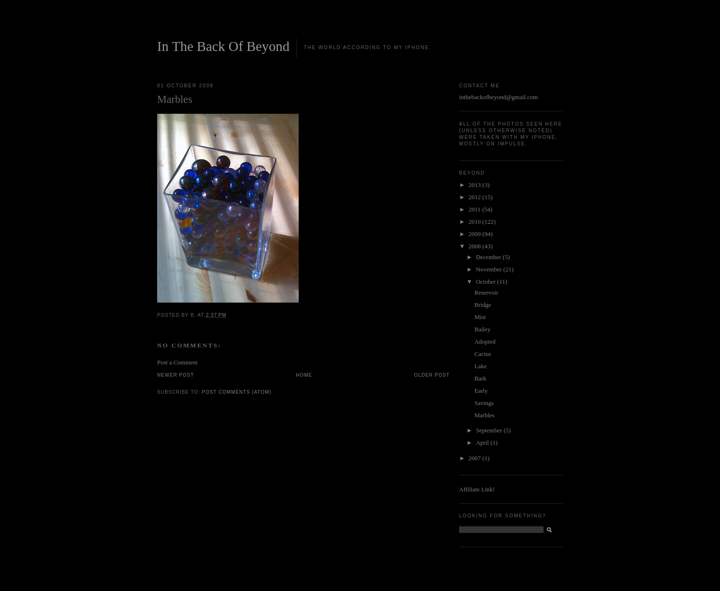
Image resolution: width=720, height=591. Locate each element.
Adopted (484, 341)
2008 (475, 246)
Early (480, 390)
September (490, 430)
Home (304, 375)
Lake (480, 366)
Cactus (482, 353)
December (489, 257)
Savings (484, 402)
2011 (475, 209)
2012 (475, 197)
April (483, 442)
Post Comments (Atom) (236, 392)
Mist (480, 317)
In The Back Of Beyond (223, 46)
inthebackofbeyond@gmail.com (498, 97)
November (489, 269)
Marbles (484, 415)
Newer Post (175, 375)
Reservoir (486, 292)
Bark (480, 378)
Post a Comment (177, 362)
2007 (475, 458)
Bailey (482, 329)
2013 (475, 184)
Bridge (482, 304)
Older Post (432, 375)
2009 (475, 233)
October (486, 281)
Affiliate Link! (477, 489)
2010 (475, 221)
